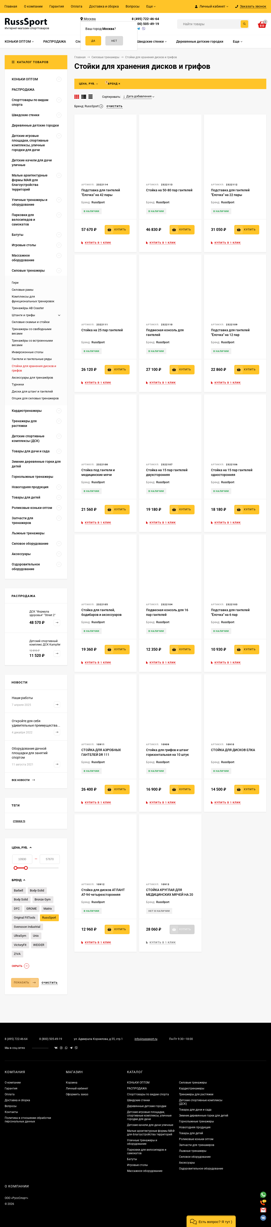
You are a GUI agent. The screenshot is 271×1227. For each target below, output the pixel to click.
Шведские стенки (138, 1100)
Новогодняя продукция (195, 1127)
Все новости (23, 780)
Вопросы (132, 6)
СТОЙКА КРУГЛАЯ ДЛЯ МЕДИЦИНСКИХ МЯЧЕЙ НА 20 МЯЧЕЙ (169, 894)
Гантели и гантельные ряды (32, 359)
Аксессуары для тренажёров (32, 377)
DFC (17, 908)
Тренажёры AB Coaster (28, 308)
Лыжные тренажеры (192, 1151)
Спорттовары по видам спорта (148, 1094)
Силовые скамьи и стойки (31, 322)
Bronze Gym (43, 899)
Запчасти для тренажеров (196, 1145)
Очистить (50, 982)
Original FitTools (24, 917)
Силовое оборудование (195, 1156)
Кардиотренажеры (191, 1088)
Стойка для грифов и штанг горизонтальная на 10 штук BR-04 (167, 754)
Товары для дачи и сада (195, 1109)
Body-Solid (37, 890)
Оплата (76, 6)
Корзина (71, 1082)
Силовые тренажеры (193, 1082)
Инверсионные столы (27, 352)
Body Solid (21, 899)
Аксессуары (187, 1162)
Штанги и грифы (23, 315)
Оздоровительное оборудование (201, 1168)
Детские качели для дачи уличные (150, 1125)
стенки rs (19, 821)
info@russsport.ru (146, 1039)
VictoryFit (20, 945)
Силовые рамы (22, 289)
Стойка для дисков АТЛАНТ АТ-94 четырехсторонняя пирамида (103, 894)
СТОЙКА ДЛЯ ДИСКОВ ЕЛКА (233, 750)
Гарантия (56, 6)
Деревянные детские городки (146, 1106)
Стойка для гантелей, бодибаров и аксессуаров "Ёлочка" (101, 614)
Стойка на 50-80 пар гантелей (169, 190)
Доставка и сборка (104, 6)
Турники (18, 384)
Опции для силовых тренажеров (35, 398)
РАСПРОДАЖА (137, 1088)
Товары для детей (191, 1133)
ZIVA (17, 954)
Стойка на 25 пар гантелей (102, 330)
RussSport (49, 917)
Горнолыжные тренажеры (196, 1121)
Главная (10, 6)
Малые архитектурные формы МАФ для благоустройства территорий (151, 1132)
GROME (31, 908)
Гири (15, 282)
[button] (211, 1221)
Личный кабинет (77, 1088)
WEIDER (38, 945)
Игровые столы (137, 1165)
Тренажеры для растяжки (196, 1094)
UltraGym (20, 935)
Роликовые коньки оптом (196, 1139)
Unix (36, 935)
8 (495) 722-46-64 (145, 19)
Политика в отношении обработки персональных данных (28, 1119)
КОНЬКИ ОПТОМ (138, 1082)
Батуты (132, 1159)
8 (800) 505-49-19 (145, 24)
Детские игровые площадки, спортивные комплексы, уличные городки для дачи (149, 1115)
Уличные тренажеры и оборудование (142, 1142)
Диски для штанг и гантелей (32, 391)
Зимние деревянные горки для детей (203, 1115)
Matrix (48, 908)
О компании (33, 6)
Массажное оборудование (144, 1171)
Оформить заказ (77, 1094)
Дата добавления (137, 96)
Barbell (18, 890)
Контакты (11, 1112)
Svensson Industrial (27, 926)
